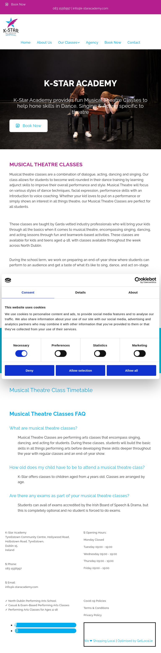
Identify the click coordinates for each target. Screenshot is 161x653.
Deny (29, 370)
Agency (92, 43)
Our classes (67, 43)
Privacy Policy (93, 615)
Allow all (131, 370)
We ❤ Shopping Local (100, 641)
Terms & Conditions (96, 608)
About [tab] (133, 292)
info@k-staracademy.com (21, 587)
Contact (133, 43)
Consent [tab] (28, 292)
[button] (15, 4)
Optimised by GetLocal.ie (135, 641)
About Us (44, 43)
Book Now (113, 43)
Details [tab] (80, 292)
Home (26, 43)
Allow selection (80, 370)
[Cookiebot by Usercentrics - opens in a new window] (137, 280)
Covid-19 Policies (95, 600)
